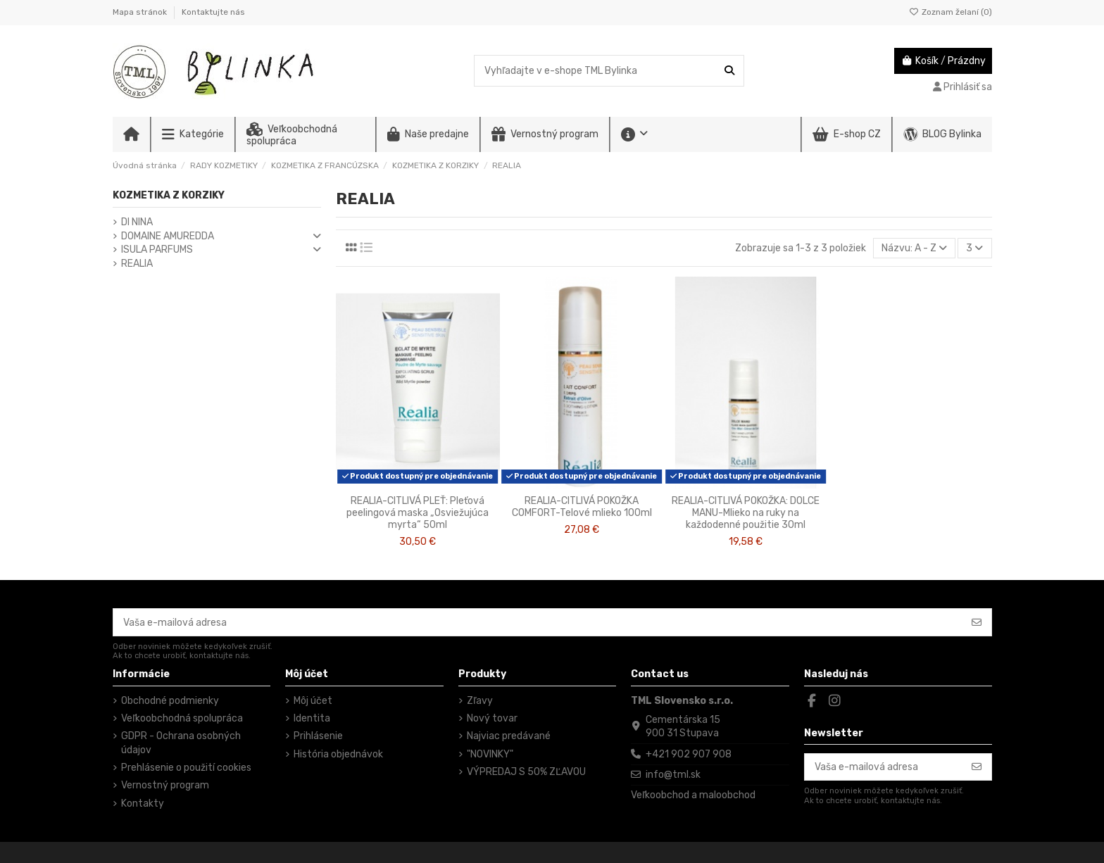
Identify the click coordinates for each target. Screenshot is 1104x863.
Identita (312, 718)
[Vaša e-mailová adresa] (537, 622)
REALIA (137, 264)
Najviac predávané (509, 736)
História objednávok (338, 754)
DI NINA (137, 222)
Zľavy (480, 701)
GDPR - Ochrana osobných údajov (181, 743)
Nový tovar (492, 718)
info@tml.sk (673, 775)
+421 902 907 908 (689, 754)
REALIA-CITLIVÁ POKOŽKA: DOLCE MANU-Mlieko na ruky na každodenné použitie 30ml (746, 513)
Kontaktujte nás (213, 12)
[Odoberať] (976, 622)
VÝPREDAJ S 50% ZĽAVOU (526, 772)
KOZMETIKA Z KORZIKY (169, 195)
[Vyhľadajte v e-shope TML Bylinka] (729, 71)
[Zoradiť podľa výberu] (914, 248)
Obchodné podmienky (170, 701)
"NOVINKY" (490, 754)
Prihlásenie (318, 736)
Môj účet (313, 701)
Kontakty (142, 804)
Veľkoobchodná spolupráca (182, 718)
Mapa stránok (141, 12)
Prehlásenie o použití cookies (186, 768)
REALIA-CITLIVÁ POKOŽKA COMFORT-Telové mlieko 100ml (582, 507)
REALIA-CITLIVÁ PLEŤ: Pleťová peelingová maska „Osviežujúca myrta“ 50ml (417, 513)
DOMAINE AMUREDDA (167, 236)
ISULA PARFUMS (157, 250)
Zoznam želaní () (950, 12)
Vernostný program (165, 785)
